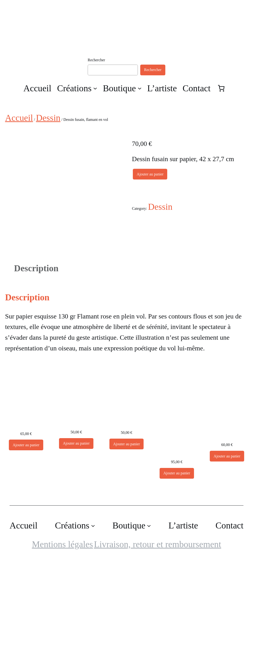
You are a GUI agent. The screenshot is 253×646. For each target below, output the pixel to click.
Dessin (48, 118)
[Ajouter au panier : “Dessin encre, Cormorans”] (177, 558)
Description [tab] (36, 353)
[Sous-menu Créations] (95, 88)
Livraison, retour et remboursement (157, 629)
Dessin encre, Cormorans (177, 534)
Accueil (19, 118)
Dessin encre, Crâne (227, 517)
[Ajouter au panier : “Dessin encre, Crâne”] (227, 541)
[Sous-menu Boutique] (140, 88)
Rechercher (96, 60)
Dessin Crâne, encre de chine (26, 506)
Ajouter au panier (150, 174)
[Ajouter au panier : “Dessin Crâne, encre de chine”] (26, 530)
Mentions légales (62, 629)
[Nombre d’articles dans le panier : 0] (221, 88)
